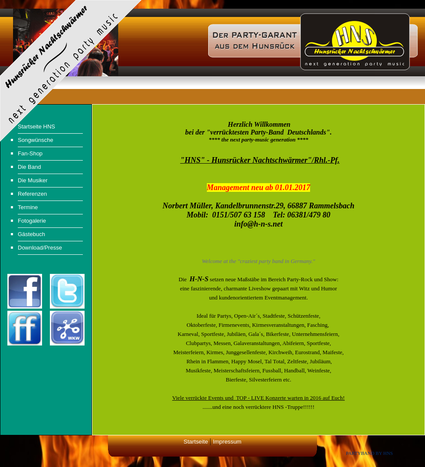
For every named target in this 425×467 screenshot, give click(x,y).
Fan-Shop (30, 153)
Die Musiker (33, 180)
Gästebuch (31, 234)
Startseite (195, 441)
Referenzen (32, 194)
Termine (28, 207)
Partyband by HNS (369, 453)
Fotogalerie (32, 220)
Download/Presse (40, 247)
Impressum (227, 441)
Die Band (29, 167)
